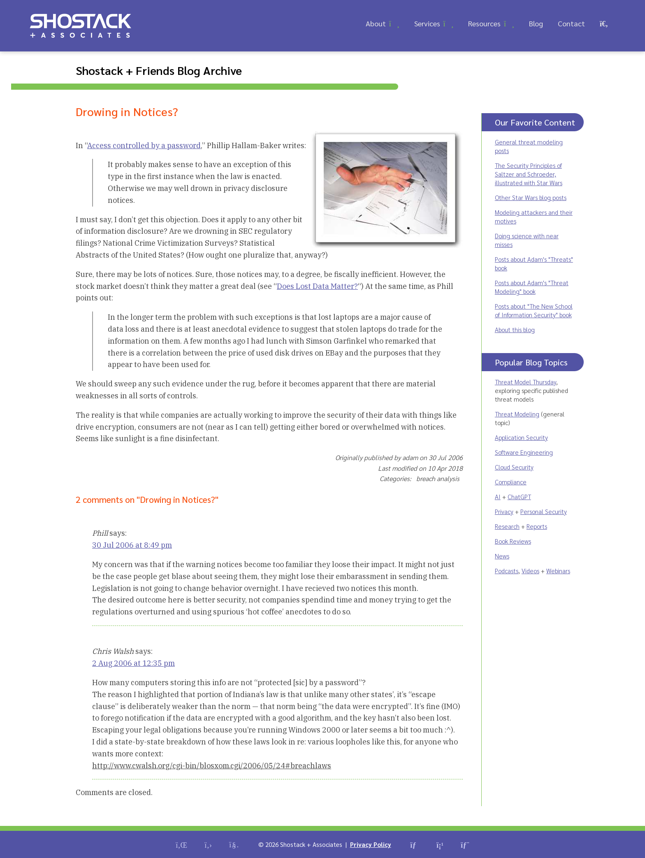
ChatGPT (519, 496)
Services (427, 23)
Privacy (504, 511)
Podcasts (506, 570)
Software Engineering (524, 452)
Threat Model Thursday (525, 382)
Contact (571, 23)
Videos (530, 570)
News (502, 556)
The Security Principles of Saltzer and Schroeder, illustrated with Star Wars (528, 173)
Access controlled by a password (144, 145)
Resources (484, 23)
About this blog (515, 329)
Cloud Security (514, 467)
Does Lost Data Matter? (317, 286)
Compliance (511, 482)
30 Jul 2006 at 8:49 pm (132, 545)
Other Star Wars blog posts (530, 197)
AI (498, 496)
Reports (537, 526)
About (376, 23)
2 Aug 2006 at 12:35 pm (133, 663)
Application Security (521, 437)
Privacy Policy (370, 844)
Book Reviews (513, 541)
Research (507, 526)
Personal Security (543, 511)
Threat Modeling (517, 414)
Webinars (558, 570)
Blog (536, 23)
